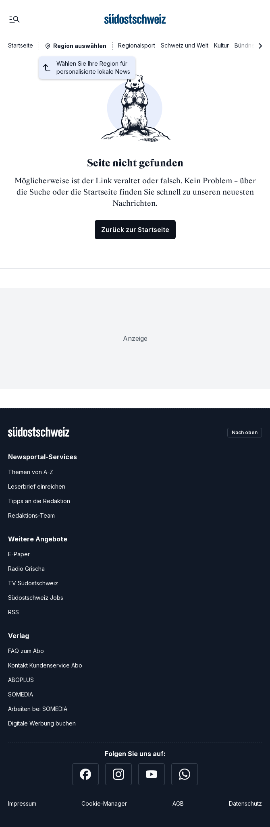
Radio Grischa (26, 568)
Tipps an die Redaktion (39, 500)
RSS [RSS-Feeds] (13, 612)
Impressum (22, 803)
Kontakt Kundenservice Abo (45, 665)
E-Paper (19, 554)
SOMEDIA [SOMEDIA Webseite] (20, 694)
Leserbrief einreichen (36, 486)
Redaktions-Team (31, 515)
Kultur (221, 45)
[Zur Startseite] (135, 19)
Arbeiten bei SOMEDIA (37, 708)
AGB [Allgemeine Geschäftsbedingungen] (178, 803)
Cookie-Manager (104, 803)
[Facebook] (85, 774)
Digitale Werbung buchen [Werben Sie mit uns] (42, 723)
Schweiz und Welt (184, 45)
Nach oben (245, 432)
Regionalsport (136, 45)
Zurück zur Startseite (135, 230)
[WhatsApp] (184, 774)
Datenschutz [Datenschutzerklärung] (245, 803)
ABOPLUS (21, 679)
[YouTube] (151, 774)
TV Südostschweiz (33, 583)
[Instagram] (118, 774)
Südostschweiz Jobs (35, 597)
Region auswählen (79, 45)
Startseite (20, 45)
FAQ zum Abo (26, 650)
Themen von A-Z (30, 471)
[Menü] (14, 19)
